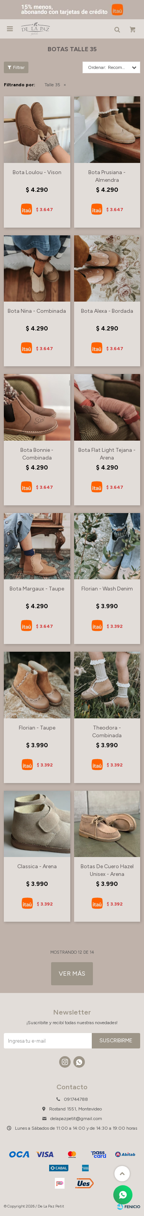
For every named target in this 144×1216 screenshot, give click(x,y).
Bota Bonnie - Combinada (36, 454)
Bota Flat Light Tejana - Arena (107, 454)
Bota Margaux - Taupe (37, 588)
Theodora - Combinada (107, 732)
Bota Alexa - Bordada (107, 311)
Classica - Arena (37, 866)
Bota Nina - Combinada (37, 311)
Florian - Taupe (37, 728)
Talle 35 (52, 84)
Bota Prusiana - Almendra (107, 176)
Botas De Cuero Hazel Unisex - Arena (107, 870)
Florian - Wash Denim (107, 588)
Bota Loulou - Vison (37, 172)
